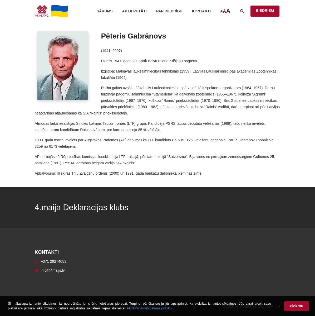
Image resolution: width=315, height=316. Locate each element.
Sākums (105, 11)
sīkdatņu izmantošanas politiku (149, 308)
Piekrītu (296, 306)
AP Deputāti (134, 11)
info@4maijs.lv (53, 270)
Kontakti (201, 11)
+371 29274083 (53, 261)
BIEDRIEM (265, 10)
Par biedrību (169, 11)
